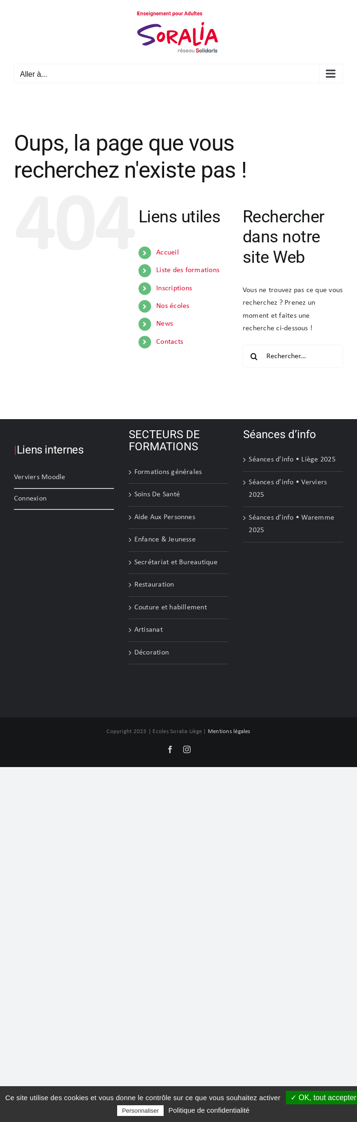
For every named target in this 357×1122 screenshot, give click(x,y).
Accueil (167, 252)
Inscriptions (174, 288)
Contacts (169, 342)
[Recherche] (254, 356)
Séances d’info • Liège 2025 (292, 459)
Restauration (154, 584)
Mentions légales (229, 731)
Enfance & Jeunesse (165, 539)
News (164, 323)
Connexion (30, 498)
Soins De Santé (157, 494)
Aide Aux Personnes (164, 517)
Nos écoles (172, 306)
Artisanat (148, 630)
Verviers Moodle (40, 477)
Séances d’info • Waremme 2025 (291, 524)
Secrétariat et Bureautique (176, 562)
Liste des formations (187, 270)
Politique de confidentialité (208, 1110)
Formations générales (168, 472)
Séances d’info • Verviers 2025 (288, 489)
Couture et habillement (170, 607)
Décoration (151, 652)
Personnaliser (140, 1110)
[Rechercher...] (293, 356)
